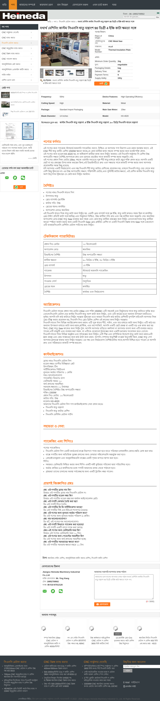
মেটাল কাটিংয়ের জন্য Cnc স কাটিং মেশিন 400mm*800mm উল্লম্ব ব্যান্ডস (60, 667)
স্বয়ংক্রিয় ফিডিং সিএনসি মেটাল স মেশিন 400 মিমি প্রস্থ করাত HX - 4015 (148, 641)
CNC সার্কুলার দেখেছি (10, 32)
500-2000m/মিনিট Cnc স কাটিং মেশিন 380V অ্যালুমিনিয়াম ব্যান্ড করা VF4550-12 (60, 673)
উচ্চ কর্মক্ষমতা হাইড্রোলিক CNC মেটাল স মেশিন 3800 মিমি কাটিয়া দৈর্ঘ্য (100, 641)
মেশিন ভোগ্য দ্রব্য (8, 80)
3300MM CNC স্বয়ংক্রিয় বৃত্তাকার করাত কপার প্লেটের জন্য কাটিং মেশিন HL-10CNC (100, 685)
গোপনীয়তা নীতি (24, 699)
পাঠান (128, 671)
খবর (114, 4)
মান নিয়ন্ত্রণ (62, 4)
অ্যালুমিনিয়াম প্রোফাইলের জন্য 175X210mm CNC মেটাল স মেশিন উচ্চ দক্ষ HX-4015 (20, 668)
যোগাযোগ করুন (80, 4)
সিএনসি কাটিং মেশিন (100, 558)
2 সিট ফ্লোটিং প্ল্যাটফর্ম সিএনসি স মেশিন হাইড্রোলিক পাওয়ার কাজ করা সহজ (99, 679)
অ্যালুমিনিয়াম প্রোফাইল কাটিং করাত (15, 69)
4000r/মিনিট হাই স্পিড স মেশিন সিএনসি (24, 93)
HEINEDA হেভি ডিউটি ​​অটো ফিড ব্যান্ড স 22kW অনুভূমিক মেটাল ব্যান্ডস (20, 690)
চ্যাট (104, 83)
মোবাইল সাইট (129, 686)
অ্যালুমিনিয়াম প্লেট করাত (11, 64)
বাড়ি (4, 4)
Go (157, 17)
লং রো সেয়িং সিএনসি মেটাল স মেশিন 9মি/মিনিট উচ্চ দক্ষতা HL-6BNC (76, 641)
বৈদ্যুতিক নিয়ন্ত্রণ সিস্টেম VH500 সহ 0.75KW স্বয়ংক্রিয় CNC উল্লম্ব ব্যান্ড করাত (60, 679)
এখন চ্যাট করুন (100, 5)
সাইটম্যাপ (135, 682)
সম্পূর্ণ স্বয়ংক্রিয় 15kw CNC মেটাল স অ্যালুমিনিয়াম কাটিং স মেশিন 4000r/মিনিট (52, 642)
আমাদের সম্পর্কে (27, 4)
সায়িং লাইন (6, 75)
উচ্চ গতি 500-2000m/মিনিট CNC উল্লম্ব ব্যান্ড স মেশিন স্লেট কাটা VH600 (59, 685)
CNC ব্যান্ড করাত (8, 38)
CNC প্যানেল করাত (9, 59)
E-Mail (126, 682)
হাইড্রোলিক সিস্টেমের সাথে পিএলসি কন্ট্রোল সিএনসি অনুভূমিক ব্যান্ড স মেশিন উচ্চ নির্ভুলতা (21, 682)
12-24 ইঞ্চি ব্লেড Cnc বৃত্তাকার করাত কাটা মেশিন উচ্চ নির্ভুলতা (124, 641)
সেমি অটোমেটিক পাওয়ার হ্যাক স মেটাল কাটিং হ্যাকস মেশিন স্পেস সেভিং (99, 673)
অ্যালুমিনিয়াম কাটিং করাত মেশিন (78, 558)
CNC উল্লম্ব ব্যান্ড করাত (11, 53)
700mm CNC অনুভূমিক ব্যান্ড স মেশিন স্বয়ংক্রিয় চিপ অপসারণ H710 (19, 675)
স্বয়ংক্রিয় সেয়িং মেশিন (56, 558)
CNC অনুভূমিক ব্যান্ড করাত (12, 48)
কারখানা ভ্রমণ (46, 4)
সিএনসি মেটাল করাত (67, 22)
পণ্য (13, 4)
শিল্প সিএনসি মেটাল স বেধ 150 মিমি (23, 112)
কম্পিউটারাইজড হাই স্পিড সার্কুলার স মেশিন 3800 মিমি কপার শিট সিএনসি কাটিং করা (101, 667)
